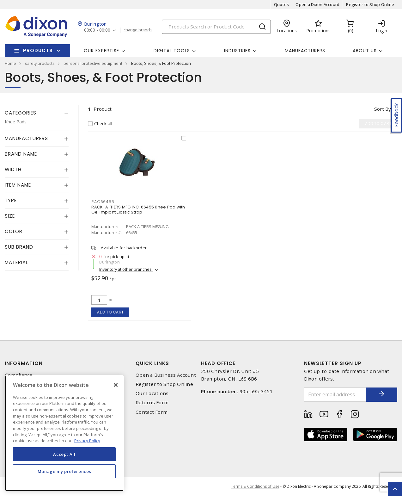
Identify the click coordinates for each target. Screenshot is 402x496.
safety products (40, 63)
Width (13, 169)
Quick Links (152, 363)
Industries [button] (237, 50)
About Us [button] (365, 50)
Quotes (281, 4)
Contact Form (152, 412)
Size (10, 216)
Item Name (18, 185)
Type (11, 200)
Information (24, 363)
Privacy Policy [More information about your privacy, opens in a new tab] (87, 440)
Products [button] (38, 50)
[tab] (37, 113)
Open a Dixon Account (317, 4)
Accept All (64, 454)
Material (16, 262)
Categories (20, 112)
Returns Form (152, 403)
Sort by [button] (382, 109)
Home (10, 63)
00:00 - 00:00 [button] (97, 30)
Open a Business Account (166, 375)
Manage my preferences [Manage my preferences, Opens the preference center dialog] (64, 471)
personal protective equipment (93, 63)
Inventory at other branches (126, 269)
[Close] (116, 385)
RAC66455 (102, 201)
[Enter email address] (335, 395)
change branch (138, 30)
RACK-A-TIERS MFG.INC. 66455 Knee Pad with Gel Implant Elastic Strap (138, 209)
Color (13, 231)
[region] (64, 433)
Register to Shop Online (370, 4)
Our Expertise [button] (101, 50)
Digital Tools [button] (172, 50)
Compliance (19, 375)
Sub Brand (19, 247)
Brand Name (21, 154)
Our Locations (152, 393)
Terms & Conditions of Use (255, 486)
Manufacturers (305, 50)
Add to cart (110, 312)
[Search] (216, 27)
